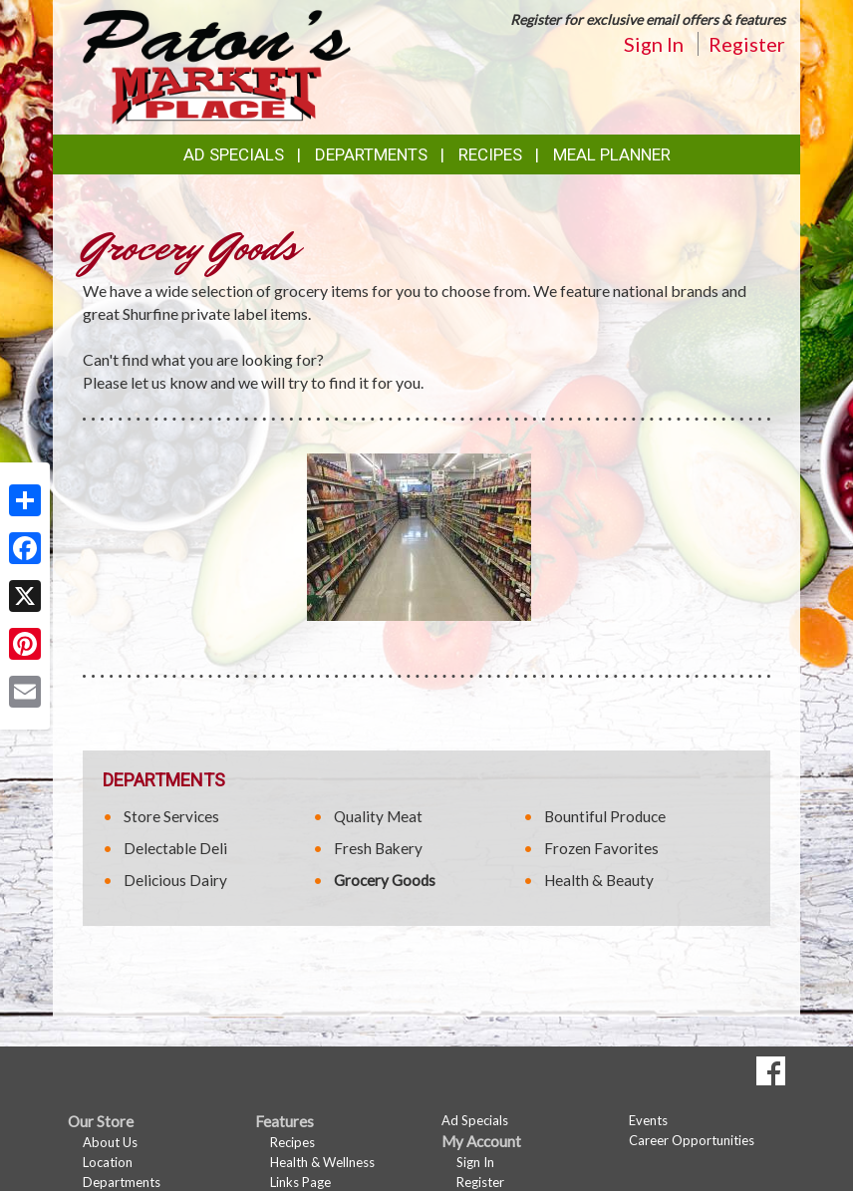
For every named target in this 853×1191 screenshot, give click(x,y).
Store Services (171, 816)
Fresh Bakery (378, 848)
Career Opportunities (691, 1140)
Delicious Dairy (175, 880)
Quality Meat (378, 816)
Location (108, 1162)
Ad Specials (233, 154)
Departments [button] (371, 154)
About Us (110, 1142)
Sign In (654, 44)
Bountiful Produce (605, 816)
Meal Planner (612, 154)
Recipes (490, 154)
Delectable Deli (175, 848)
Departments (121, 1182)
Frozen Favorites (601, 848)
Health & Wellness (322, 1162)
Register (747, 44)
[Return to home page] (217, 65)
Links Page (300, 1182)
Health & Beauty (599, 880)
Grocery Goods (384, 880)
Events (648, 1120)
